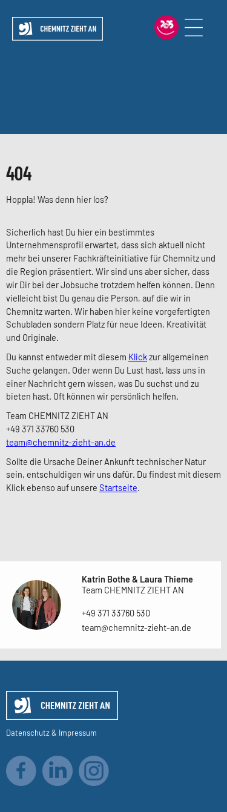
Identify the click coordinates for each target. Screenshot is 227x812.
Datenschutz (28, 733)
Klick (137, 356)
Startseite (118, 487)
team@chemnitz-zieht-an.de (61, 442)
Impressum (78, 733)
